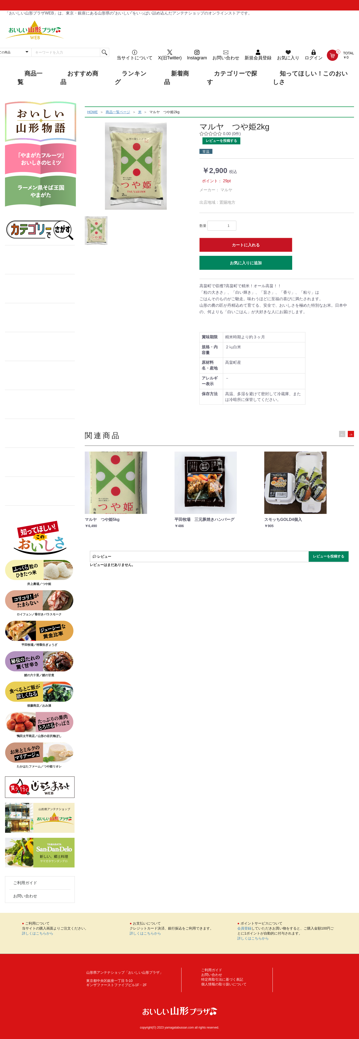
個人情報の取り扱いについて (224, 984)
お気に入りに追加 (246, 263)
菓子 (40, 288)
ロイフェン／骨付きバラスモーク (39, 603)
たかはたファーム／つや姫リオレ (39, 755)
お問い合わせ (25, 896)
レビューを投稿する (221, 141)
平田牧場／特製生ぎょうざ (39, 634)
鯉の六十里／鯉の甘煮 (39, 664)
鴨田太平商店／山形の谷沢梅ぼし (39, 725)
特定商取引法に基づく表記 (222, 979)
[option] (136, 166)
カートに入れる (246, 245)
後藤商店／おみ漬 (39, 694)
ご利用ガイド (25, 883)
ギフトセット (40, 462)
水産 (40, 375)
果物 (40, 491)
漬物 (40, 433)
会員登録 (244, 928)
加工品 (40, 317)
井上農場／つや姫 (39, 573)
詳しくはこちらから (37, 933)
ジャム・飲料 (40, 404)
